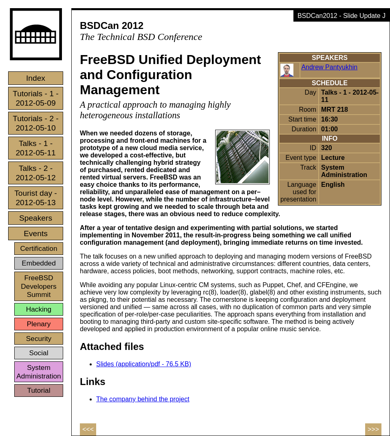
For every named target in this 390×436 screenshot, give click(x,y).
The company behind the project (142, 399)
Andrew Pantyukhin (329, 67)
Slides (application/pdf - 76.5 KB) (143, 364)
